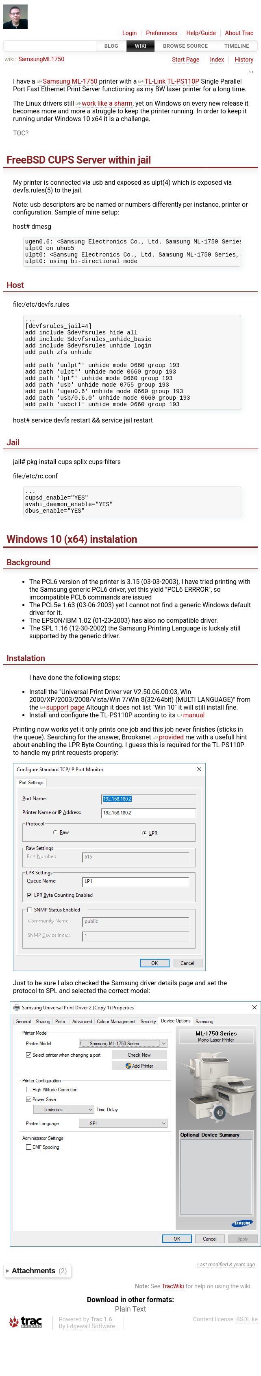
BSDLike (247, 1346)
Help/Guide (201, 33)
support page (62, 734)
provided (168, 764)
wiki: (10, 59)
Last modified (212, 1291)
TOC (19, 133)
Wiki (141, 46)
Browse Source (185, 46)
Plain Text (130, 1336)
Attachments (39, 1297)
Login (129, 33)
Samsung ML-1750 (67, 81)
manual (191, 742)
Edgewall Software (91, 1353)
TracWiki (173, 1313)
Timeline (236, 46)
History (244, 59)
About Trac (239, 33)
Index (217, 59)
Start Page (185, 59)
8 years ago (242, 1291)
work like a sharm (104, 103)
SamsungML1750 (41, 59)
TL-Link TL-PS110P (168, 81)
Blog (111, 46)
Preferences (161, 33)
